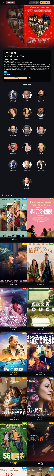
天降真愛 (46, 258)
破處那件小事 (8, 428)
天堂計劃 (7, 386)
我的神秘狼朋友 (7, 364)
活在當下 (20, 407)
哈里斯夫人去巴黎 (8, 322)
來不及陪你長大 (46, 364)
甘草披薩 (46, 322)
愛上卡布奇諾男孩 (8, 449)
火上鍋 (21, 279)
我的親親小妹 (46, 386)
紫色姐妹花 (33, 279)
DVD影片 (25, 84)
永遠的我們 (33, 386)
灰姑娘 (33, 343)
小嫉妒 (21, 301)
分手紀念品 (33, 449)
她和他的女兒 (8, 301)
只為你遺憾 (8, 216)
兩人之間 (33, 407)
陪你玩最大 (20, 470)
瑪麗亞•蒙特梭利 (8, 279)
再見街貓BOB (20, 428)
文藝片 (29, 84)
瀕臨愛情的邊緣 (46, 237)
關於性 (21, 216)
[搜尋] (33, 2)
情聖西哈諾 (33, 364)
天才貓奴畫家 (20, 364)
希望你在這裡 (33, 216)
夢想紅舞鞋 (46, 279)
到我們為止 (20, 258)
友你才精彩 (20, 322)
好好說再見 (33, 301)
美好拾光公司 (33, 470)
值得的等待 (46, 216)
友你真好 (7, 407)
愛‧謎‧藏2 (46, 343)
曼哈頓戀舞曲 (46, 449)
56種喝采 (33, 258)
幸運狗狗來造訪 (46, 301)
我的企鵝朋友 (33, 237)
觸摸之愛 (20, 237)
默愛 (46, 428)
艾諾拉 (8, 237)
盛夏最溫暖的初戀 (8, 258)
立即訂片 (15, 78)
